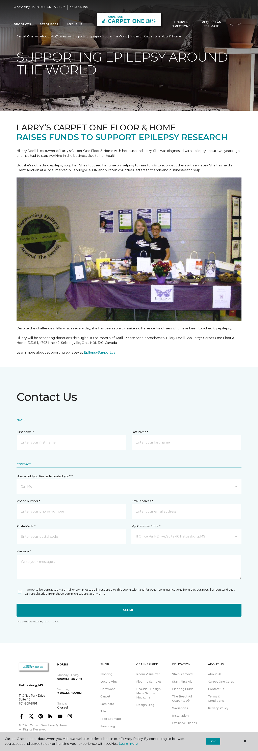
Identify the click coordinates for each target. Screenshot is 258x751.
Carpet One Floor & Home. (49, 725)
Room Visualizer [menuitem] (148, 674)
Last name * (139, 432)
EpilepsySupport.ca (99, 352)
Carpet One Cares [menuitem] (221, 681)
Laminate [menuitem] (107, 704)
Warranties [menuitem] (180, 708)
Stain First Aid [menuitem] (182, 681)
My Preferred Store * (145, 526)
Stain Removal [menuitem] (182, 674)
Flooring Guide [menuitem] (183, 689)
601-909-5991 (79, 7)
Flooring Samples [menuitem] (149, 681)
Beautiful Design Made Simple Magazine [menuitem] (148, 693)
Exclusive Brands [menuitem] (184, 723)
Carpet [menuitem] (105, 696)
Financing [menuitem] (107, 726)
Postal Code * (26, 526)
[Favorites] (239, 24)
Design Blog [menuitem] (145, 705)
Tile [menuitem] (103, 711)
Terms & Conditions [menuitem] (216, 699)
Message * (24, 551)
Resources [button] (49, 24)
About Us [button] (74, 24)
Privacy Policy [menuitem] (218, 708)
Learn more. (128, 744)
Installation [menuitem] (180, 715)
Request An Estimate (211, 24)
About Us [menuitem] (215, 674)
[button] (231, 24)
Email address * (142, 501)
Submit (129, 610)
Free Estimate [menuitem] (110, 719)
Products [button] (22, 24)
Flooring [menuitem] (106, 674)
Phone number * (28, 501)
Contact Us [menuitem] (216, 689)
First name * (25, 432)
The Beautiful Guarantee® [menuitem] (182, 699)
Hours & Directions (181, 24)
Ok (213, 741)
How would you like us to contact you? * (45, 476)
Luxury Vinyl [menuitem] (109, 681)
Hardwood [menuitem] (107, 689)
